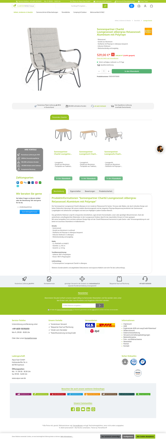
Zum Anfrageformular (29, 212)
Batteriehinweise (129, 337)
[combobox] (79, 6)
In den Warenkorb (132, 71)
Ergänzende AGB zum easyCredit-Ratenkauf (139, 328)
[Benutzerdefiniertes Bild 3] (142, 361)
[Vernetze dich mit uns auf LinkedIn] (88, 409)
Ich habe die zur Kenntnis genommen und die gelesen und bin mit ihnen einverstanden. (84, 309)
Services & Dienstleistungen (125, 1)
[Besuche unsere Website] (93, 409)
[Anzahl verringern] (99, 71)
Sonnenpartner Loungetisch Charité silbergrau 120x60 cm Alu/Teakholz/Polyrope (88, 152)
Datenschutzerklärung (131, 333)
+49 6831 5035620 (100, 106)
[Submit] (100, 305)
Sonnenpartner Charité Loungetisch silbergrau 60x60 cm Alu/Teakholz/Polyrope (63, 152)
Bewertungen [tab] (90, 191)
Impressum (127, 324)
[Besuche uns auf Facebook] (72, 409)
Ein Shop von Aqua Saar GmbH (80, 1)
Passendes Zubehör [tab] (59, 117)
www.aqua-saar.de (19, 378)
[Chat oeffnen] (160, 149)
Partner (126, 344)
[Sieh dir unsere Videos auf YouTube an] (83, 409)
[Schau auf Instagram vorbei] (78, 409)
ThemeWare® (102, 428)
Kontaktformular (49, 283)
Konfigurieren (128, 436)
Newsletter (127, 341)
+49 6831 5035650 (145, 283)
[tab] (59, 191)
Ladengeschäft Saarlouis (102, 1)
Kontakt (126, 346)
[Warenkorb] (151, 6)
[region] (53, 59)
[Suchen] (105, 6)
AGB (93, 309)
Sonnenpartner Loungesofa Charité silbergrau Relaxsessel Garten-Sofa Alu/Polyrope (113, 152)
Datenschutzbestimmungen (65, 309)
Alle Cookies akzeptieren (145, 436)
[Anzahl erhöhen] (109, 71)
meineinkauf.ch (94, 283)
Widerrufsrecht (129, 330)
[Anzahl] (104, 71)
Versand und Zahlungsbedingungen (136, 335)
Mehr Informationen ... (67, 436)
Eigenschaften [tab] (75, 191)
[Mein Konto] (145, 6)
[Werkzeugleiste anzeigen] (131, 6)
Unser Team (143, 1)
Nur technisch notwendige (111, 436)
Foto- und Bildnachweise (132, 339)
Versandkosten (78, 425)
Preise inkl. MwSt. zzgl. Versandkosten (107, 58)
